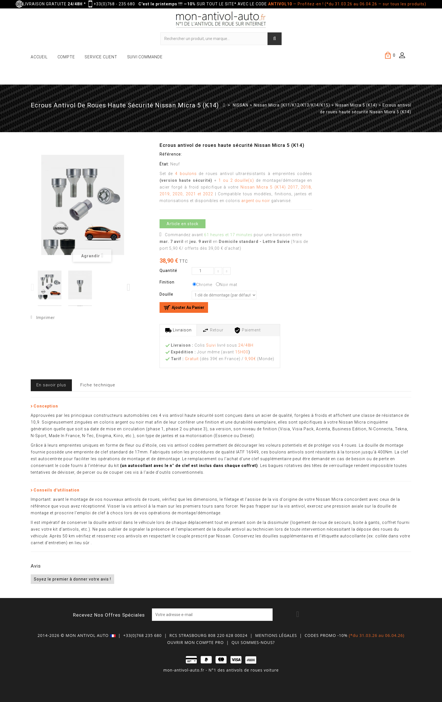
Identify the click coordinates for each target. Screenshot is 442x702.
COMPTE (66, 57)
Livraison (178, 330)
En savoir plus (51, 384)
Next (129, 287)
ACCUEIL (39, 57)
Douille (167, 294)
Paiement (247, 330)
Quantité (168, 270)
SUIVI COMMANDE (145, 57)
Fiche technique (97, 384)
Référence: (171, 154)
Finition (168, 282)
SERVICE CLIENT (101, 57)
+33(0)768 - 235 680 (114, 4)
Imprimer (45, 317)
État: (164, 164)
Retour (213, 330)
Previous (33, 287)
